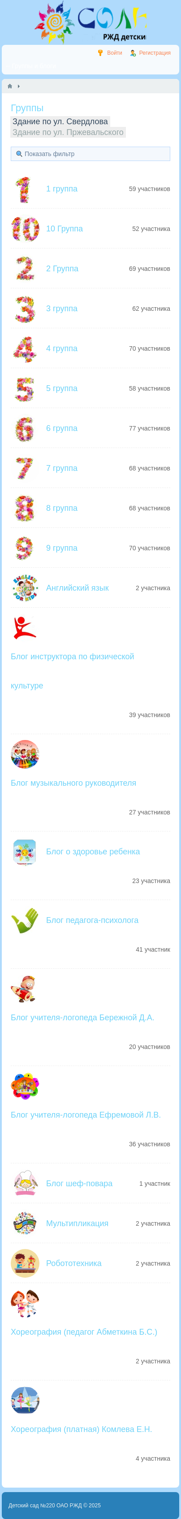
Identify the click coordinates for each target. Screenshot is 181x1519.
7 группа (62, 468)
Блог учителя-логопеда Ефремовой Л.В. (86, 1114)
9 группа (62, 548)
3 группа (62, 308)
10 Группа (64, 228)
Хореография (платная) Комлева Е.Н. (81, 1429)
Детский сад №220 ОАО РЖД (45, 1505)
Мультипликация (77, 1223)
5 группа (62, 388)
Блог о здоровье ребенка (93, 851)
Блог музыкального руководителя (73, 783)
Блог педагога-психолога (92, 920)
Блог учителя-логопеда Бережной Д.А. (83, 1017)
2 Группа (62, 268)
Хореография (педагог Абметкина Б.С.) (84, 1331)
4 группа (62, 348)
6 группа (62, 428)
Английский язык (77, 587)
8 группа (62, 508)
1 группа (62, 188)
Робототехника (74, 1263)
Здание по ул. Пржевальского (68, 132)
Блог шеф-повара (79, 1183)
